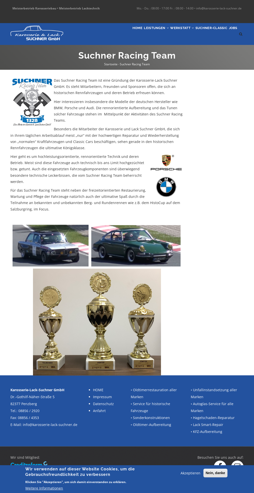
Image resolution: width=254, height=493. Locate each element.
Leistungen (134, 34)
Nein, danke (215, 473)
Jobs (230, 34)
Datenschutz (103, 403)
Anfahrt (99, 410)
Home (110, 34)
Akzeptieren (190, 473)
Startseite (111, 64)
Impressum (102, 396)
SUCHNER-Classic (203, 34)
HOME (98, 389)
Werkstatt (167, 34)
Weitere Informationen (44, 488)
